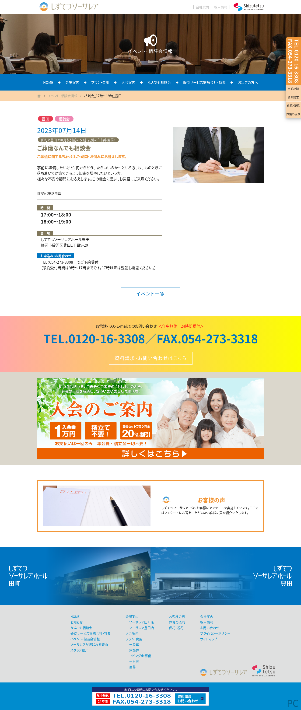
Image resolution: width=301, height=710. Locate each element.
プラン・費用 (100, 82)
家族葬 (134, 650)
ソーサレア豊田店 (141, 627)
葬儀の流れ (293, 114)
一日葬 (134, 661)
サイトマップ (208, 639)
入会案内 (128, 82)
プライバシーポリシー (215, 633)
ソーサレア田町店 (141, 622)
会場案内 (72, 82)
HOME (48, 82)
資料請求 (293, 97)
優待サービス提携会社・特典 (204, 82)
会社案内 (202, 7)
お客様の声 (177, 616)
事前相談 (293, 89)
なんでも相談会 (159, 82)
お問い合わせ (209, 627)
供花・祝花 (293, 106)
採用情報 (220, 7)
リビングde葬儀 (140, 655)
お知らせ (76, 622)
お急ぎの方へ (248, 82)
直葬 (132, 667)
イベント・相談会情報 (62, 95)
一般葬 (134, 644)
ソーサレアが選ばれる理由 (89, 644)
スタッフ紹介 (79, 650)
